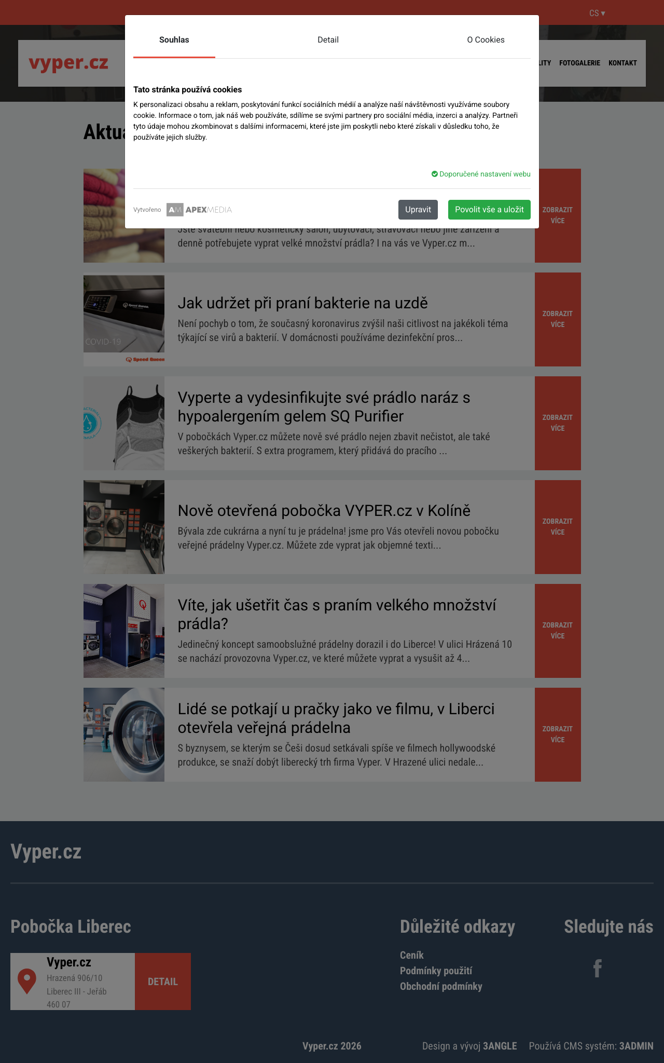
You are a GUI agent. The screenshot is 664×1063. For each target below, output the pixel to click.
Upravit (418, 209)
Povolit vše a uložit (489, 209)
